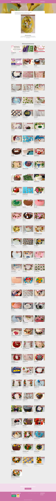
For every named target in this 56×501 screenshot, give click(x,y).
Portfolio (33, 1)
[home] (16, 1)
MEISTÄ (32, 493)
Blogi (37, 1)
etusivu (26, 1)
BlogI (38, 493)
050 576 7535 (41, 494)
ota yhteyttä (42, 1)
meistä (30, 1)
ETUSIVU (29, 493)
